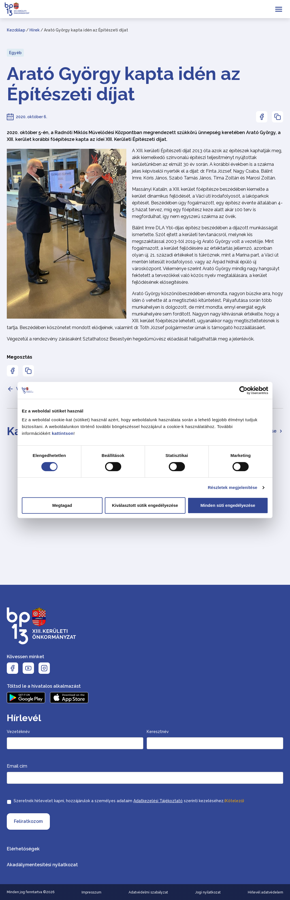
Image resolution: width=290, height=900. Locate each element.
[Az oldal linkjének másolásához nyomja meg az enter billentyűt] (277, 116)
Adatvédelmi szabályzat (148, 892)
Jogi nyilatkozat (208, 892)
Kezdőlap (16, 30)
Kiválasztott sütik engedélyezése (145, 505)
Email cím (17, 766)
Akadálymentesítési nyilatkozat (42, 864)
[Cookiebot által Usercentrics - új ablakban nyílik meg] (243, 390)
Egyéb (15, 52)
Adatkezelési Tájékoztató (158, 801)
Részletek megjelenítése (232, 487)
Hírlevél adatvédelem (265, 892)
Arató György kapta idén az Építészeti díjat (123, 83)
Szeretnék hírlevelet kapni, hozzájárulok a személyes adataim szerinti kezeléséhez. (129, 800)
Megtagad (62, 505)
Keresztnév (158, 731)
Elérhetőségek (23, 849)
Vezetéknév (18, 731)
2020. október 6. (31, 117)
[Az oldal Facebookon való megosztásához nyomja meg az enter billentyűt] (261, 116)
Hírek (34, 30)
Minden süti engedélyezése (228, 505)
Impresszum (91, 892)
